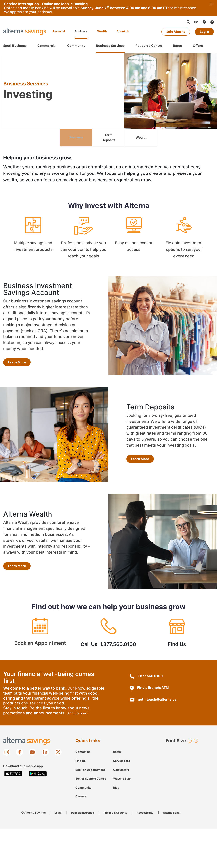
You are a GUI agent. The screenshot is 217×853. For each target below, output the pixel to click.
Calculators (121, 765)
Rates (117, 747)
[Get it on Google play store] (38, 769)
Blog (116, 783)
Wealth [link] (141, 135)
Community (83, 783)
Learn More (17, 358)
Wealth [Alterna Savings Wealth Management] (102, 31)
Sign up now (77, 708)
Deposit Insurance (83, 808)
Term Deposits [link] (108, 135)
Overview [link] (76, 135)
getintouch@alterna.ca (154, 695)
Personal (59, 31)
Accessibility (148, 808)
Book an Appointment (40, 630)
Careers (80, 792)
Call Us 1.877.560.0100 (108, 630)
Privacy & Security (118, 808)
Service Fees (121, 756)
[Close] (211, 8)
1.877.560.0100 (147, 671)
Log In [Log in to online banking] (204, 32)
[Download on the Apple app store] (13, 769)
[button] (188, 22)
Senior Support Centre (90, 774)
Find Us (177, 630)
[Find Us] (204, 22)
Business (81, 31)
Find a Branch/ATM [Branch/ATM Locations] (150, 683)
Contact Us (82, 747)
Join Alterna (175, 32)
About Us (123, 31)
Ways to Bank (122, 774)
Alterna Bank (175, 808)
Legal (58, 808)
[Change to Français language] (196, 22)
